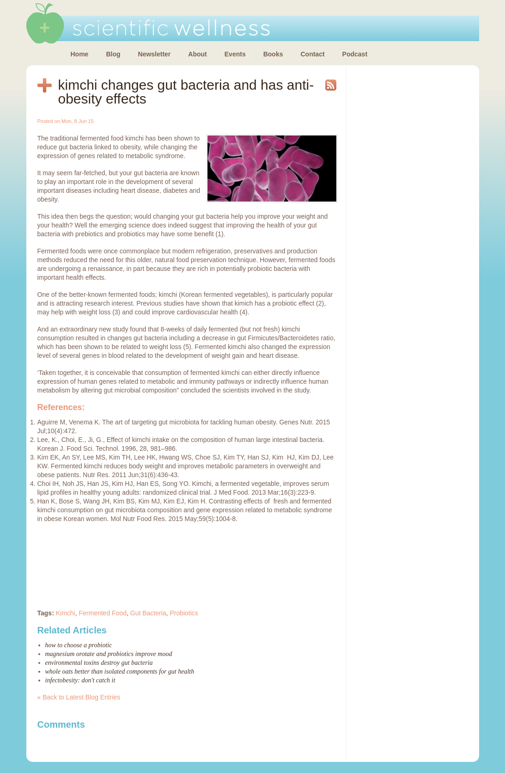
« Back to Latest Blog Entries (79, 697)
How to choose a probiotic (78, 645)
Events (235, 54)
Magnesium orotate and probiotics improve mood (108, 653)
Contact (312, 54)
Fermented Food (103, 613)
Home (80, 54)
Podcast (354, 54)
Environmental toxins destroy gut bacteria (99, 662)
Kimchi (65, 613)
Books (273, 54)
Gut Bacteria (148, 613)
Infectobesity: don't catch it (80, 680)
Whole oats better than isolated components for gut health (120, 671)
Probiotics (184, 613)
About (197, 54)
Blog (113, 54)
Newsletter (154, 54)
